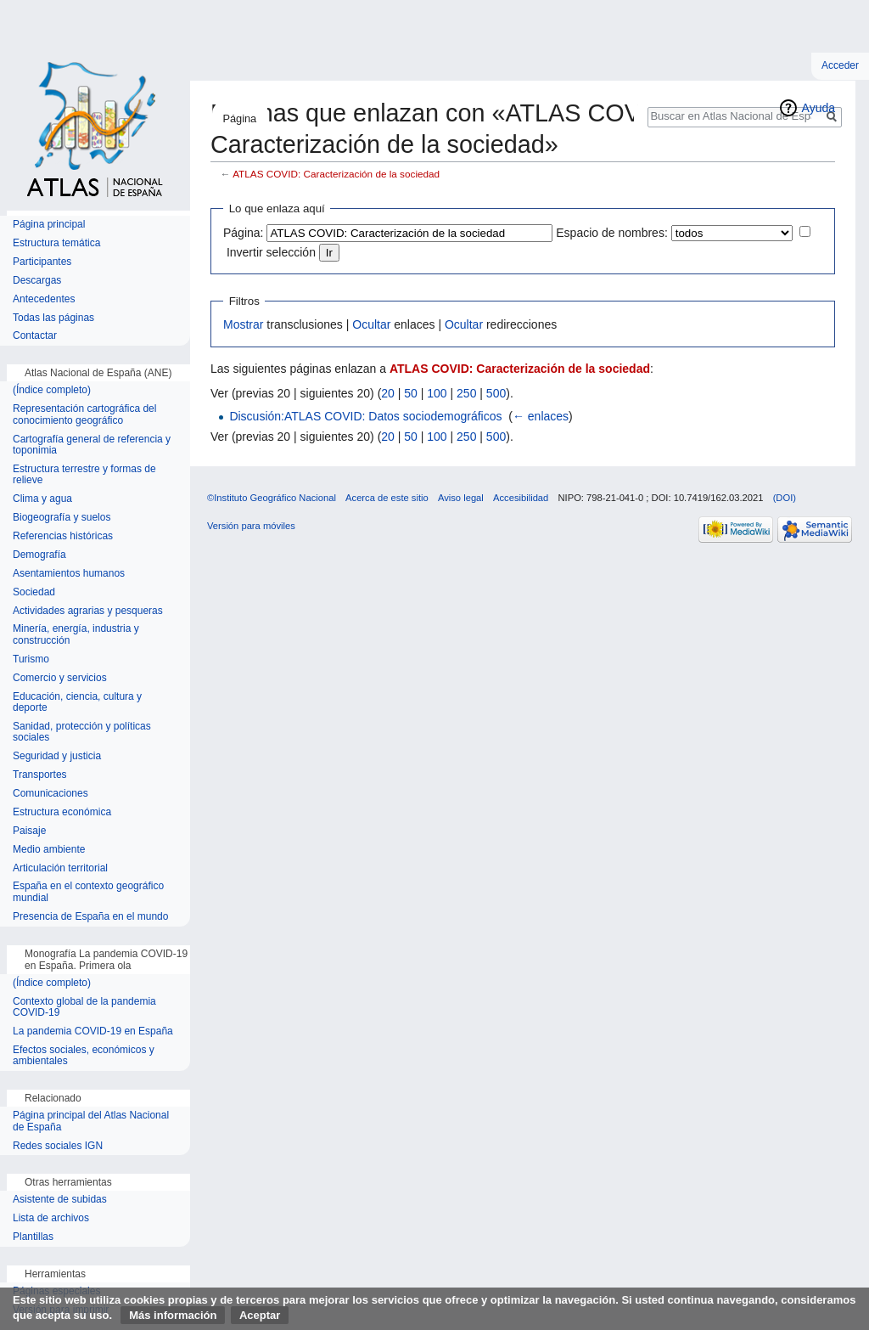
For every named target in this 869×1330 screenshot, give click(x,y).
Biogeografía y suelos (61, 517)
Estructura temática (56, 243)
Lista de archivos (51, 1218)
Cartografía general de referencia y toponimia (92, 445)
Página (239, 118)
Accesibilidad (520, 498)
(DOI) (784, 498)
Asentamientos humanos (69, 573)
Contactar (35, 335)
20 (388, 393)
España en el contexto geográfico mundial (88, 892)
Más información (172, 1315)
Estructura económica (62, 812)
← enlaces (541, 416)
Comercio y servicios (60, 678)
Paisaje (29, 831)
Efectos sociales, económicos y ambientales (83, 1056)
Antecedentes (44, 299)
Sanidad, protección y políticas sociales (82, 732)
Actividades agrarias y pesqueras (88, 611)
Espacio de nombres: (612, 233)
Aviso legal (461, 498)
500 (496, 393)
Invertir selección (271, 252)
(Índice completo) (52, 390)
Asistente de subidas (60, 1199)
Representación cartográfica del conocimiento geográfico (84, 414)
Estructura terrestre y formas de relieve (84, 475)
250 (466, 393)
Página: (243, 233)
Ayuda (818, 108)
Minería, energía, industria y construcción (76, 634)
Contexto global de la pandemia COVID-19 (84, 1007)
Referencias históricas (63, 536)
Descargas (37, 280)
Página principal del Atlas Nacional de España (91, 1121)
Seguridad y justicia (57, 756)
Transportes (40, 775)
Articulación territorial (60, 868)
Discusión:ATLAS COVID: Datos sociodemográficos (365, 416)
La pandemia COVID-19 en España (93, 1031)
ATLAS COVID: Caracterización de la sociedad (336, 173)
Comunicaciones (50, 793)
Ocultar (371, 324)
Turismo (31, 659)
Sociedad (34, 592)
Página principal (49, 224)
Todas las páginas (53, 318)
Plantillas (33, 1237)
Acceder (840, 65)
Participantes (42, 262)
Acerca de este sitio (387, 498)
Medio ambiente (49, 849)
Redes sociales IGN (58, 1146)
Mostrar (243, 324)
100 (436, 393)
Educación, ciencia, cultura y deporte (77, 702)
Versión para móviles (251, 526)
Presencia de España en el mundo (90, 916)
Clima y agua (42, 498)
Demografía (39, 555)
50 (411, 393)
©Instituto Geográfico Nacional (271, 498)
